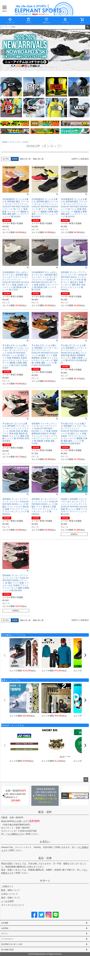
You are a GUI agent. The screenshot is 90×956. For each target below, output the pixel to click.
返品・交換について (10, 897)
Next (86, 52)
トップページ (10, 20)
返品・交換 (45, 858)
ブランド (29, 20)
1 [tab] (43, 73)
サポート (45, 880)
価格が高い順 (38, 159)
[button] (4, 655)
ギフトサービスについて (12, 905)
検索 (87, 27)
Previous (4, 52)
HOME (4, 142)
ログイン (4, 934)
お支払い (45, 841)
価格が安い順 (25, 159)
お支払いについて (9, 894)
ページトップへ (85, 779)
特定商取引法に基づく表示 (11, 944)
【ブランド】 (14, 142)
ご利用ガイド (15, 834)
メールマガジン (7, 939)
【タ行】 (25, 142)
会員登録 (4, 928)
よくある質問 (7, 901)
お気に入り (46, 20)
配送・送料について (10, 890)
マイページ (65, 20)
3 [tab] (47, 73)
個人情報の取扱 (7, 950)
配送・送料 (45, 812)
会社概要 (4, 923)
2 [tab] (45, 73)
